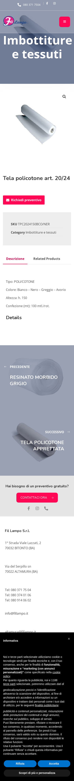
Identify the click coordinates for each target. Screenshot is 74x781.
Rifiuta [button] (20, 763)
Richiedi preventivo (23, 200)
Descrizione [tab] (15, 259)
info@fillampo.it (16, 613)
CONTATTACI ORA (37, 497)
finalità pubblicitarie (46, 705)
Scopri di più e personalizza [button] (37, 772)
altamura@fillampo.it (20, 632)
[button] (64, 96)
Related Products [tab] (46, 259)
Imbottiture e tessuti (41, 232)
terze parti (9, 684)
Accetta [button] (54, 763)
